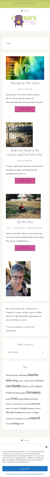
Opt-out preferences (13, 474)
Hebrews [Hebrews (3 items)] (9, 404)
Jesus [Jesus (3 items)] (29, 404)
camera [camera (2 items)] (20, 381)
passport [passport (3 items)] (31, 408)
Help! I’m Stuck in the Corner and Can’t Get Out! (25, 152)
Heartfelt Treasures (24, 89)
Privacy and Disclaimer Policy (33, 474)
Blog (9, 228)
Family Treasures (19, 228)
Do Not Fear (25, 222)
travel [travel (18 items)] (35, 418)
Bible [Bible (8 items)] (9, 380)
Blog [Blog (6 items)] (15, 380)
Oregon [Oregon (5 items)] (23, 408)
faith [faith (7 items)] (9, 386)
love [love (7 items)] (37, 403)
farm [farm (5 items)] (24, 386)
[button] (46, 447)
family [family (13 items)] (16, 386)
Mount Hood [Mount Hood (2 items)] (10, 408)
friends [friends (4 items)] (16, 393)
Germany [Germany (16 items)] (33, 392)
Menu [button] (26, 11)
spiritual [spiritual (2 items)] (23, 419)
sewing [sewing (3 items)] (17, 419)
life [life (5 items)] (33, 403)
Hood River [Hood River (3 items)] (18, 404)
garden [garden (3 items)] (23, 393)
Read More (25, 109)
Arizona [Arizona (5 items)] (23, 375)
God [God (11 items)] (14, 398)
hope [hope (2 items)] (24, 404)
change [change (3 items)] (26, 381)
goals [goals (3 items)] (8, 399)
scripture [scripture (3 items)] (9, 419)
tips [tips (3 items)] (27, 419)
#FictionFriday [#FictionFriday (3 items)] (12, 375)
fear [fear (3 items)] (29, 386)
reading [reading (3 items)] (35, 412)
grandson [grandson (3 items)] (34, 399)
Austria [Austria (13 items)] (32, 375)
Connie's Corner (25, 21)
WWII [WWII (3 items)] (21, 424)
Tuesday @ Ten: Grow (25, 83)
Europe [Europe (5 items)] (40, 380)
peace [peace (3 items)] (38, 408)
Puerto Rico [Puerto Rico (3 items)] (27, 412)
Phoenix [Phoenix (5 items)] (10, 412)
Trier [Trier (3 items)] (8, 424)
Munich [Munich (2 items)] (16, 408)
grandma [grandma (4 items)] (25, 399)
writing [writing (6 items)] (15, 423)
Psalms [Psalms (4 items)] (18, 412)
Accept (25, 469)
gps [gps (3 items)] (19, 399)
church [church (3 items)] (32, 381)
